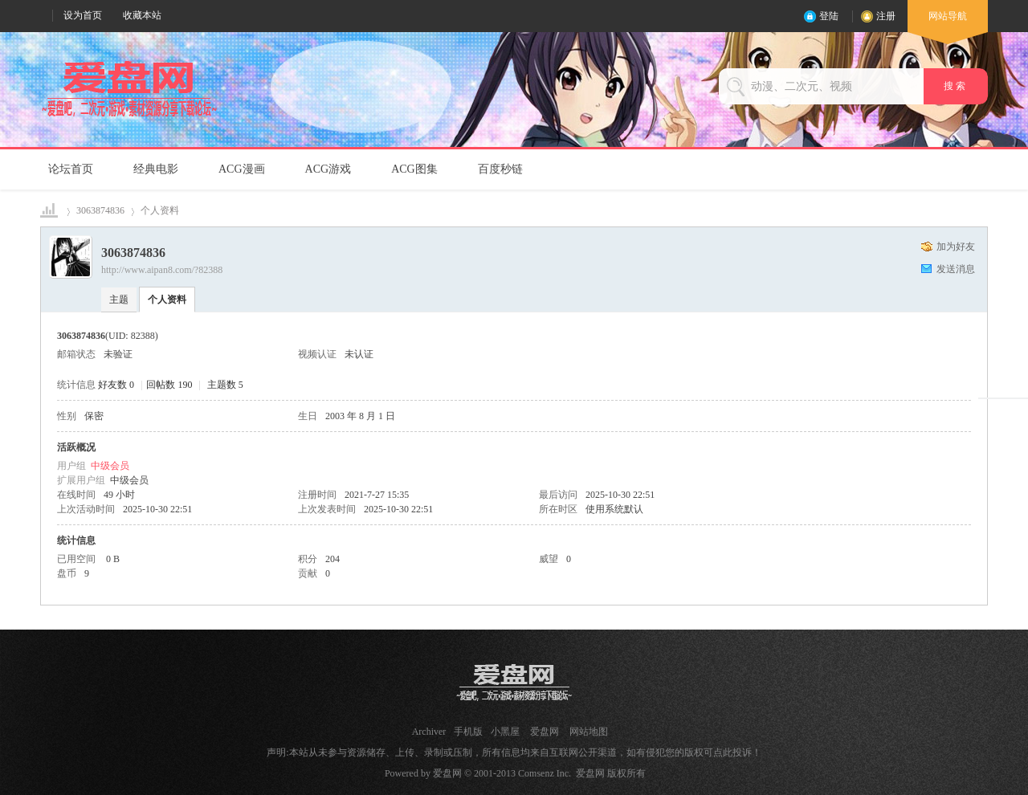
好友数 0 (116, 384)
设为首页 (82, 15)
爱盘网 (50, 210)
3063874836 (100, 210)
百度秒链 (500, 169)
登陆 (828, 16)
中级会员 (110, 465)
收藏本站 (142, 15)
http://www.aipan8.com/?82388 (161, 269)
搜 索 (956, 86)
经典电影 (155, 169)
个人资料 (167, 299)
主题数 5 (225, 384)
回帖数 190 (169, 384)
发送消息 (955, 269)
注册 (885, 16)
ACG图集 (414, 169)
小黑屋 (505, 731)
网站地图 (588, 731)
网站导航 (948, 21)
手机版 (468, 731)
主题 (118, 299)
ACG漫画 (241, 169)
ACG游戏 (328, 169)
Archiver (429, 731)
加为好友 (955, 246)
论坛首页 (70, 169)
